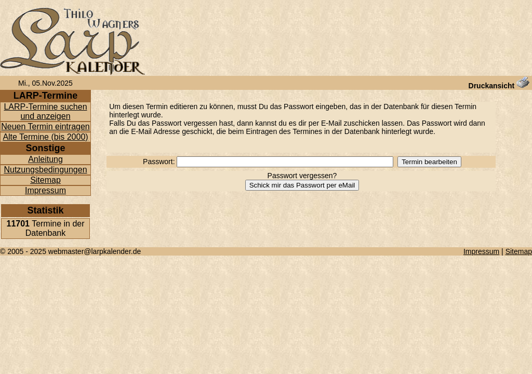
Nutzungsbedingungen (45, 169)
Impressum (45, 190)
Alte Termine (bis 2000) (45, 136)
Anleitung (45, 159)
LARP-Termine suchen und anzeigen (45, 111)
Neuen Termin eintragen (45, 126)
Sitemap (45, 180)
